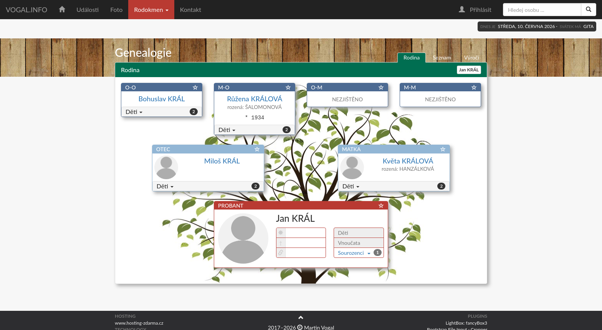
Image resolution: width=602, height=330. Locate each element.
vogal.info (26, 9)
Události (87, 9)
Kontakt (190, 9)
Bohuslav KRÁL (161, 98)
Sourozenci (354, 252)
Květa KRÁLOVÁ (408, 161)
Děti (134, 111)
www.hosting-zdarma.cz (139, 323)
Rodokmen (151, 9)
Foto (116, 9)
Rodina (412, 57)
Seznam (442, 57)
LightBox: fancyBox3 (466, 323)
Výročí (471, 57)
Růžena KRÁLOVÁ (254, 98)
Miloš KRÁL (222, 161)
